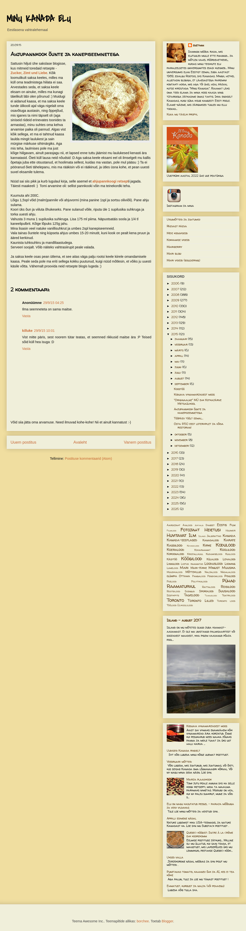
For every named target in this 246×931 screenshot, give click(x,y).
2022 (175, 486)
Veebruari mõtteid (179, 762)
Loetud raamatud (192, 564)
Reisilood (228, 586)
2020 (175, 475)
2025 (175, 503)
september (182, 384)
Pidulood (229, 576)
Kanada (229, 535)
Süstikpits (173, 595)
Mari (184, 567)
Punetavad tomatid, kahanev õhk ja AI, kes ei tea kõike (200, 873)
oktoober (181, 434)
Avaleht (80, 442)
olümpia (172, 576)
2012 (175, 317)
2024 (175, 498)
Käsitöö (172, 559)
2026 (175, 509)
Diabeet (210, 525)
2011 (174, 311)
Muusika (228, 567)
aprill (179, 356)
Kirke (207, 545)
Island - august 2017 (184, 620)
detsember (182, 446)
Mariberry (174, 247)
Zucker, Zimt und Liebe (29, 73)
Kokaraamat (202, 550)
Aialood (187, 525)
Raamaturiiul (181, 586)
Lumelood (172, 568)
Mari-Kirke (199, 568)
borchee (143, 921)
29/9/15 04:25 (53, 303)
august (180, 378)
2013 (175, 323)
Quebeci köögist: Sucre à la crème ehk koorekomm (209, 834)
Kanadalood (211, 540)
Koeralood (175, 549)
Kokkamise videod (178, 240)
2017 (175, 458)
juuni (178, 367)
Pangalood (199, 576)
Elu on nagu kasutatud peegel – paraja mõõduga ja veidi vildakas (200, 805)
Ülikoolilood (185, 605)
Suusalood (226, 591)
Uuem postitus (23, 442)
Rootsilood (173, 591)
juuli (178, 373)
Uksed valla (175, 857)
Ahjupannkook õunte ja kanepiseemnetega (190, 411)
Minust (214, 567)
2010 (175, 306)
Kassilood (175, 545)
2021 (175, 481)
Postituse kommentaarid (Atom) (88, 458)
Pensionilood (215, 576)
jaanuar (181, 339)
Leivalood (229, 559)
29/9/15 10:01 (44, 331)
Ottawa (184, 576)
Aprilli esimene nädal (181, 818)
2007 (175, 289)
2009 (175, 300)
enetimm (198, 45)
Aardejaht (173, 525)
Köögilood (191, 558)
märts (179, 350)
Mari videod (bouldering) (183, 260)
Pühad (228, 581)
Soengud (190, 591)
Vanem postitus (137, 442)
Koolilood (227, 549)
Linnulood (173, 564)
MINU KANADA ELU (39, 19)
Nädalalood (228, 572)
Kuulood (230, 554)
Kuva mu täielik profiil (182, 114)
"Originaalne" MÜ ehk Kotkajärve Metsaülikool (197, 401)
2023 (175, 492)
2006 (175, 283)
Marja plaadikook (199, 779)
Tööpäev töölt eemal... (188, 418)
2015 (175, 334)
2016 (175, 453)
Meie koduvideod (177, 233)
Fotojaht (190, 530)
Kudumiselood (214, 554)
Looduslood (213, 563)
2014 (175, 328)
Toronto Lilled (201, 600)
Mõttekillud (193, 572)
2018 (175, 464)
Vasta (26, 316)
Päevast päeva (177, 226)
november (182, 440)
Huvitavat (176, 535)
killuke (27, 331)
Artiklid (199, 525)
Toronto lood (226, 601)
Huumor (230, 530)
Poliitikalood (199, 581)
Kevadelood (193, 545)
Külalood (213, 559)
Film (232, 525)
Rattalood (208, 587)
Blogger (167, 921)
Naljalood (211, 572)
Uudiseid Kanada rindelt (183, 751)
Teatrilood (228, 595)
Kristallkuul (195, 554)
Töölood (172, 605)
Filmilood (171, 530)
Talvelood (191, 595)
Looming (230, 564)
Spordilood (206, 591)
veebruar (182, 344)
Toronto (175, 600)
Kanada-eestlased (182, 540)
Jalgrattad (214, 536)
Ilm (192, 535)
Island (202, 536)
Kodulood (225, 545)
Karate (229, 540)
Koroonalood (175, 554)
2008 (175, 295)
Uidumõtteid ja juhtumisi (183, 219)
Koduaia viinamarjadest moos (194, 394)
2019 (175, 469)
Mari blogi (174, 254)
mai (177, 361)
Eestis (222, 524)
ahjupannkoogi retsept (110, 181)
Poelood (172, 581)
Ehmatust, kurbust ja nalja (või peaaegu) (195, 886)
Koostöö (179, 389)
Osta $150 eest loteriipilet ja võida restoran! (198, 425)
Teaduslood (211, 595)
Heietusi (212, 530)
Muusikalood (175, 572)
